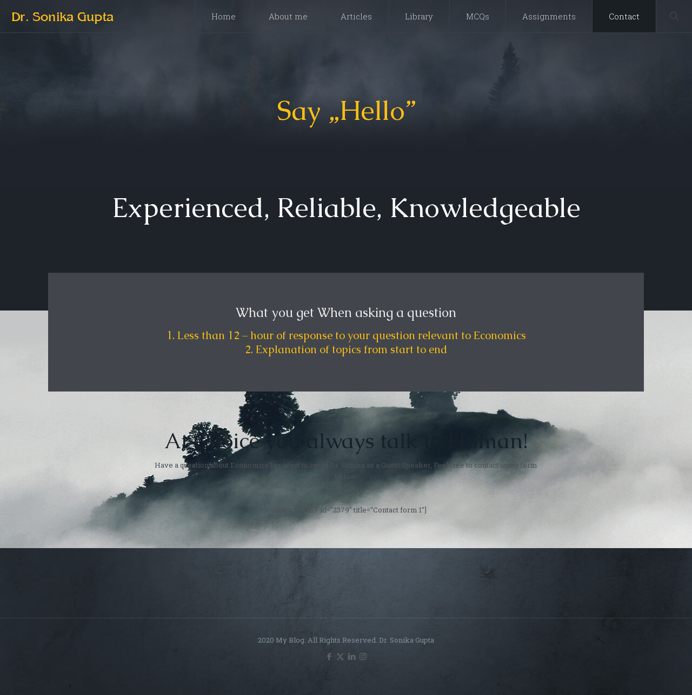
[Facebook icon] (329, 656)
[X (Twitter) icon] (340, 656)
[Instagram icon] (363, 656)
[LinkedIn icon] (352, 656)
